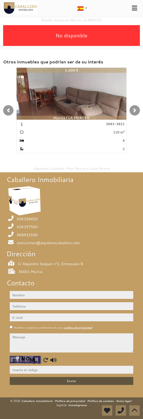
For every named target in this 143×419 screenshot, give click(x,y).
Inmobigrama (77, 405)
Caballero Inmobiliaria (37, 401)
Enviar (71, 380)
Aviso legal (124, 401)
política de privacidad (78, 327)
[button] (8, 110)
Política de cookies (100, 401)
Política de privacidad (70, 401)
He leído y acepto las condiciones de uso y (53, 327)
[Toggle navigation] (134, 8)
